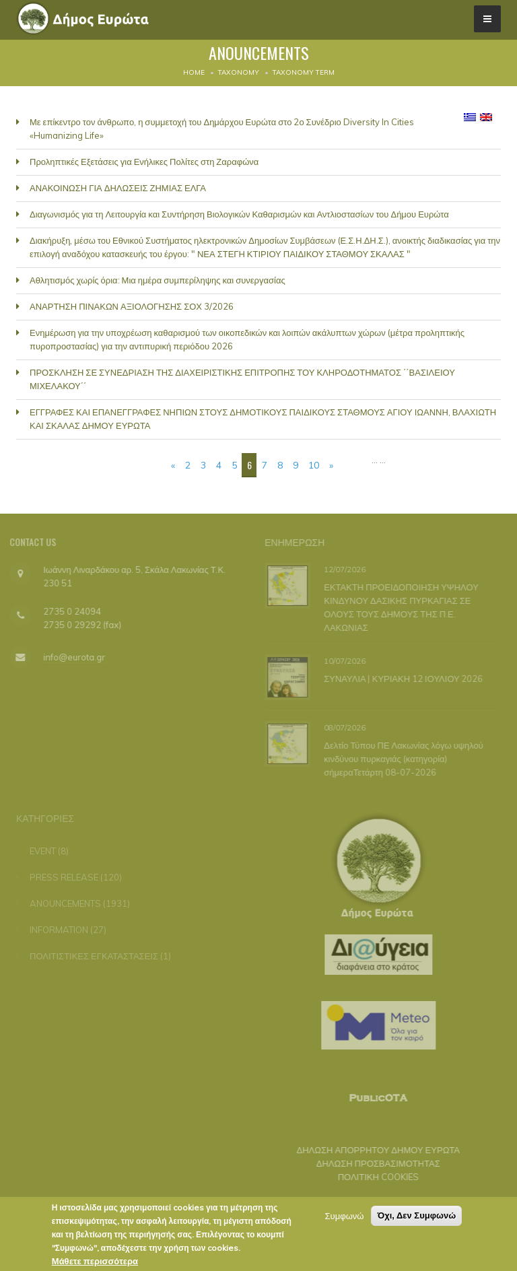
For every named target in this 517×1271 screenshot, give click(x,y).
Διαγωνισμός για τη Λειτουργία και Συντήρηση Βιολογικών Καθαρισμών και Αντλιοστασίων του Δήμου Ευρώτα (239, 214)
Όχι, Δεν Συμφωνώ (416, 1219)
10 (313, 465)
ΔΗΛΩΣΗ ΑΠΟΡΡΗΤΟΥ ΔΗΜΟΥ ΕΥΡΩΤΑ (372, 1149)
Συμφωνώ (344, 1219)
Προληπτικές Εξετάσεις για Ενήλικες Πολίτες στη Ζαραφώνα (144, 161)
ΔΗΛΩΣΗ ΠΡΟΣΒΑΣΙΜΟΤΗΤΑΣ (372, 1163)
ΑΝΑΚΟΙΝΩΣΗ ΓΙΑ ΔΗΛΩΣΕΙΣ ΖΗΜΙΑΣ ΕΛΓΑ (118, 187)
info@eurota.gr (69, 657)
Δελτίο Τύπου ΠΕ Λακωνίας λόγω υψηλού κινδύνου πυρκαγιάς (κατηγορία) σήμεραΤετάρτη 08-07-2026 (402, 759)
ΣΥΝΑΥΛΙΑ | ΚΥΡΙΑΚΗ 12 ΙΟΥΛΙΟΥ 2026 (402, 678)
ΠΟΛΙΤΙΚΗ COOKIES (372, 1176)
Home (194, 72)
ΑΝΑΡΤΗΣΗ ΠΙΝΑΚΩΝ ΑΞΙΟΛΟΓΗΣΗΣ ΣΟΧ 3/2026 (132, 306)
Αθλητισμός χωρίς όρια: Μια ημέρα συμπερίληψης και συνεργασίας (157, 280)
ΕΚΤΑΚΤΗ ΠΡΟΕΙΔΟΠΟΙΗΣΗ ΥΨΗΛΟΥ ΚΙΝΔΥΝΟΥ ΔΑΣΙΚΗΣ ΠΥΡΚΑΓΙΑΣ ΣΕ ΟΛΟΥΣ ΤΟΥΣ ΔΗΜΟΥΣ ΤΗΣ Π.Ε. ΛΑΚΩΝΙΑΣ (399, 606)
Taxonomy (238, 72)
